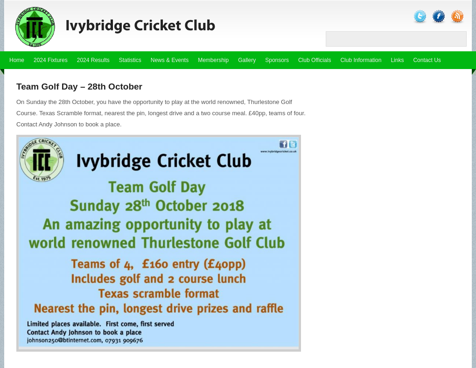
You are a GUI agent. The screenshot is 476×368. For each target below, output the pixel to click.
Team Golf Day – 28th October (79, 86)
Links (397, 60)
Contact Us (427, 60)
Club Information (360, 60)
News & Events (170, 60)
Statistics (130, 60)
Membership (213, 60)
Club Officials (314, 60)
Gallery (247, 60)
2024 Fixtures (51, 60)
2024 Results (93, 60)
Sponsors (277, 60)
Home (16, 60)
